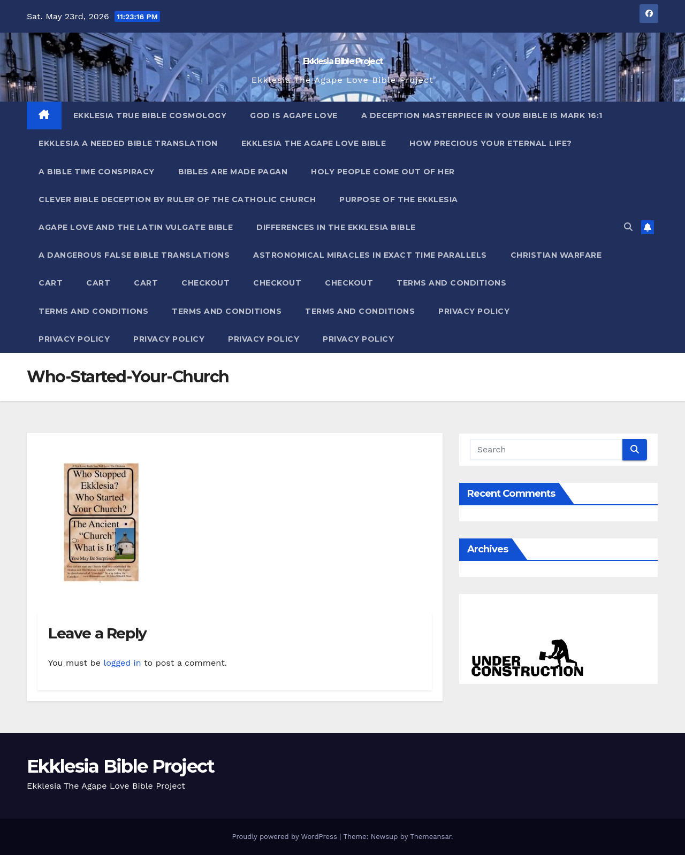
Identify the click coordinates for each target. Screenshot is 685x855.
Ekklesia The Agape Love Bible (313, 143)
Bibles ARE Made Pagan (233, 171)
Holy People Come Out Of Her (383, 171)
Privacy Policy (473, 311)
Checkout (205, 283)
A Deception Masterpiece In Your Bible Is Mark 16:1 (482, 115)
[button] (628, 227)
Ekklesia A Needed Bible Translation (128, 143)
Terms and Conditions (451, 283)
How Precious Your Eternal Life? (490, 143)
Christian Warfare (556, 255)
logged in (122, 663)
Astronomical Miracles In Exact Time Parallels (370, 255)
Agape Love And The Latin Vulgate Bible (136, 227)
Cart (51, 283)
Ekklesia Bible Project (343, 61)
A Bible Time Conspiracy (97, 171)
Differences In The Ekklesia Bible (336, 227)
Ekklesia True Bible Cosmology (150, 115)
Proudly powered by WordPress (285, 837)
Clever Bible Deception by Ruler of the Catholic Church (177, 199)
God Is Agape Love (294, 115)
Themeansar (430, 837)
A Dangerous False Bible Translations (134, 255)
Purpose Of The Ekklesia (398, 199)
